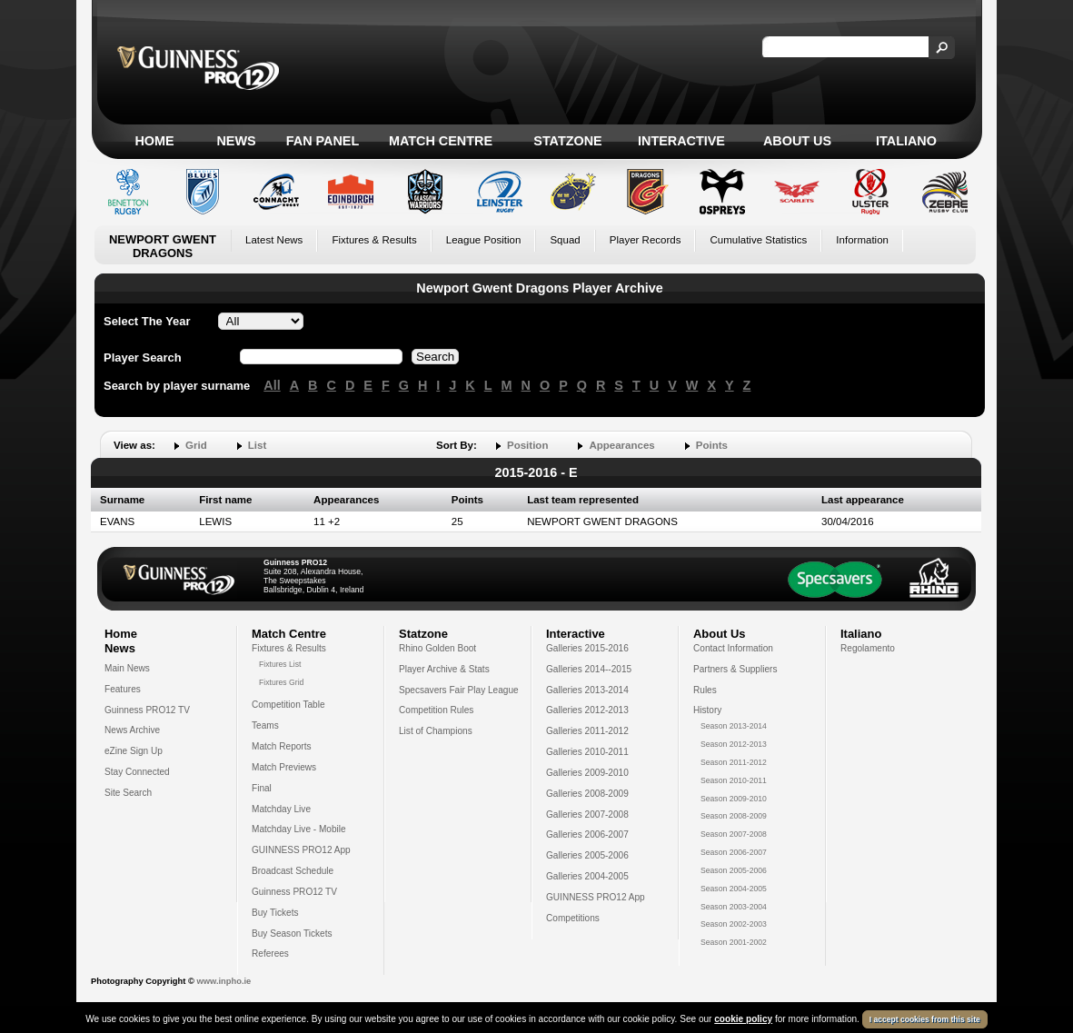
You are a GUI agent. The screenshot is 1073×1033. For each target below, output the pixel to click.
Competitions (573, 918)
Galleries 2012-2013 (587, 710)
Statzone (567, 141)
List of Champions (435, 731)
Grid (196, 445)
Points (712, 445)
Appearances (621, 445)
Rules (705, 690)
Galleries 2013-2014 (587, 690)
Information (862, 239)
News (235, 141)
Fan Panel (322, 141)
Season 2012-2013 (733, 744)
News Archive (132, 730)
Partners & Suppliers (735, 669)
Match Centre (440, 141)
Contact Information (733, 648)
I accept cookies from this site (924, 1019)
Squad (565, 239)
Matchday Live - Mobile (299, 829)
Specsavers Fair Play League (459, 690)
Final (262, 788)
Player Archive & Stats (444, 669)
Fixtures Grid (281, 682)
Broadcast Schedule (292, 871)
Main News (127, 668)
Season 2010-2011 (733, 780)
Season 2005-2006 (733, 870)
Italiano (906, 141)
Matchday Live (281, 809)
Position (527, 445)
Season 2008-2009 (733, 815)
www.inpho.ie (223, 981)
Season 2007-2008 (733, 834)
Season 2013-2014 (733, 725)
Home (154, 141)
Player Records (645, 239)
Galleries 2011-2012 (587, 731)
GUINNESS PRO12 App (301, 850)
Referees (270, 954)
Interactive (681, 141)
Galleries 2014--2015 (588, 669)
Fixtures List (280, 664)
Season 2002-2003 (733, 924)
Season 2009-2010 (733, 798)
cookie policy (743, 1019)
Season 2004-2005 (733, 888)
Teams (265, 725)
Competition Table (288, 705)
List (257, 445)
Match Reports (282, 746)
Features (122, 689)
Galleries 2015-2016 (587, 648)
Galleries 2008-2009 (587, 794)
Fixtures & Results (374, 239)
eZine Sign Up (133, 751)
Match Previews (284, 767)
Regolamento (867, 648)
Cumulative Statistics (758, 239)
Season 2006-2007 (733, 852)
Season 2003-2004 (733, 906)
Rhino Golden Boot (437, 648)
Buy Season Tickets (292, 934)
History (707, 710)
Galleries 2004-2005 (587, 876)
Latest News (274, 239)
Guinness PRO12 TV (147, 710)
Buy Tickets (275, 913)
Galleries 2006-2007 (587, 834)
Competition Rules (436, 710)
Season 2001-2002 (733, 942)
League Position (484, 239)
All (271, 385)
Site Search (128, 793)
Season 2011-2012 (733, 762)
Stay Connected (137, 772)
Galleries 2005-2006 (587, 855)
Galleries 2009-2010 (587, 773)
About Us (797, 141)
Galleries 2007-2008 (587, 814)
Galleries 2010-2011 (587, 752)
